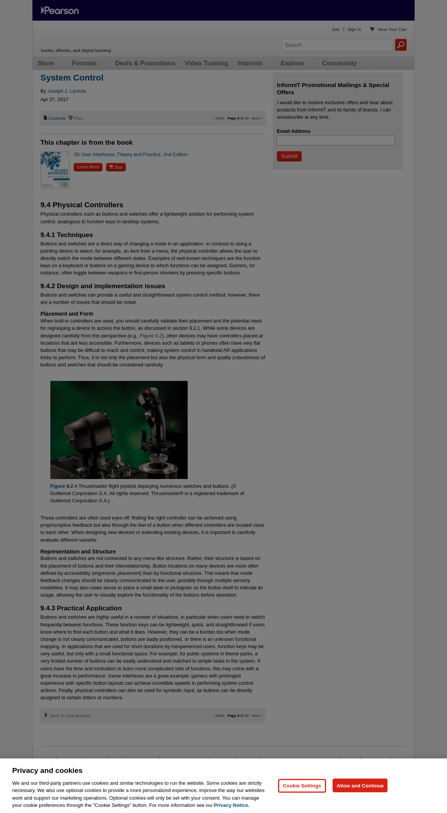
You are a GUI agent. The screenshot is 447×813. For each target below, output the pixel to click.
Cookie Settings (302, 785)
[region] (223, 785)
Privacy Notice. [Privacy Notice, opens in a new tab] (231, 805)
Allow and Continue (360, 785)
